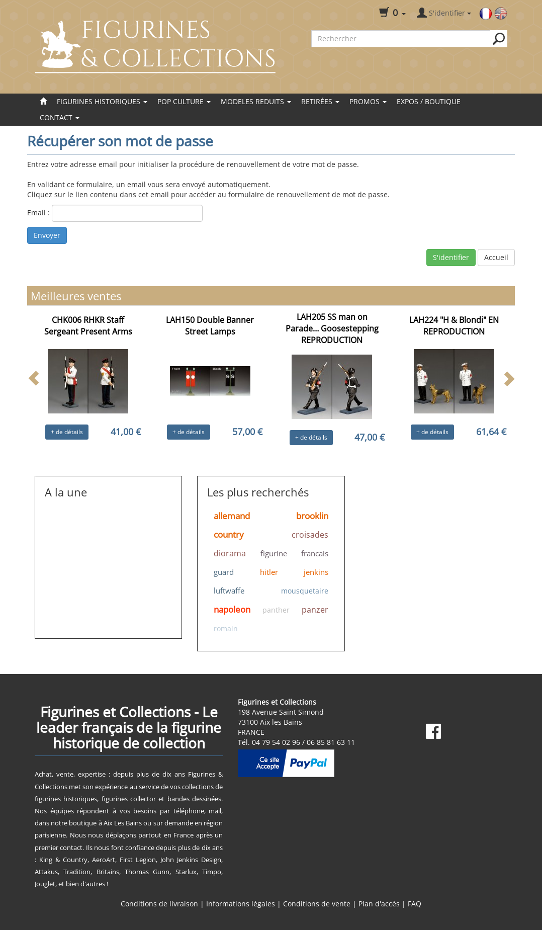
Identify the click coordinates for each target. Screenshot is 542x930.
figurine (273, 553)
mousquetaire (304, 591)
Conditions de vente (316, 903)
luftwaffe (229, 590)
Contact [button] (59, 117)
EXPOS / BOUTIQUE (429, 101)
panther (276, 610)
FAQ (414, 903)
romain (226, 628)
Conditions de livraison (159, 903)
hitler (269, 572)
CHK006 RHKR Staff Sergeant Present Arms (88, 325)
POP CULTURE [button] (184, 101)
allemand (232, 516)
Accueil (496, 257)
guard (224, 572)
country (229, 534)
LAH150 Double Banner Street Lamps (210, 325)
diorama (230, 553)
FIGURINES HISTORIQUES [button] (102, 101)
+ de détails (67, 432)
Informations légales (240, 903)
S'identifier (451, 257)
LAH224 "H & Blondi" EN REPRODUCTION (454, 325)
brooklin (312, 516)
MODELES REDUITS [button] (256, 101)
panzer (315, 609)
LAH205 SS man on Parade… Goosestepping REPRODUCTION (332, 328)
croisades (310, 534)
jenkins (316, 572)
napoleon (232, 609)
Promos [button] (368, 101)
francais (314, 553)
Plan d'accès (379, 903)
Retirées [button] (320, 101)
